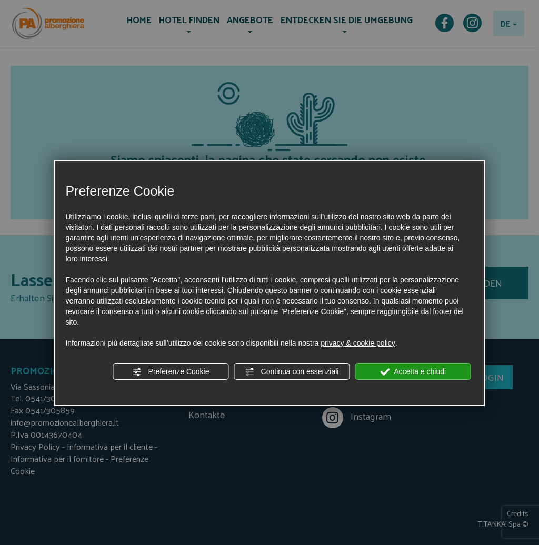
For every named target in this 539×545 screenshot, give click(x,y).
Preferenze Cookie (171, 372)
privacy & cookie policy (358, 343)
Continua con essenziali (292, 372)
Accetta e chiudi (413, 372)
